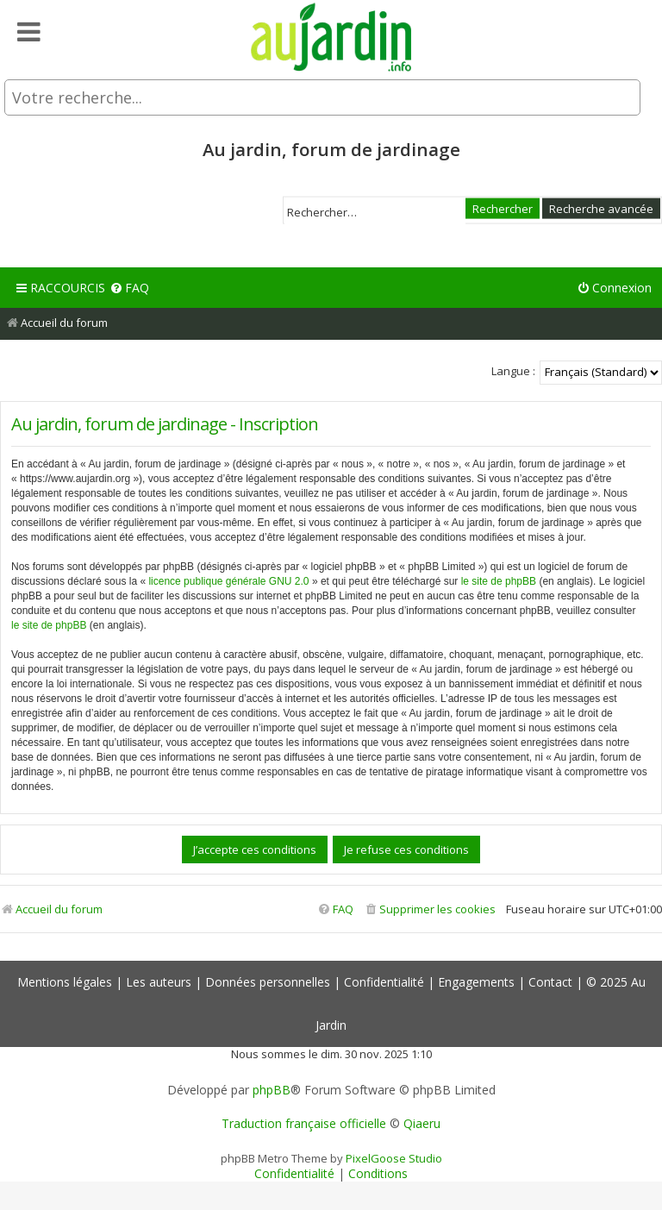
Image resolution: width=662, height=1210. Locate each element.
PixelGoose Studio (394, 1158)
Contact (550, 982)
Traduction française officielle (304, 1124)
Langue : (513, 371)
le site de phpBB (498, 581)
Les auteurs (158, 982)
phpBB (271, 1090)
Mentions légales (64, 982)
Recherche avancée (601, 208)
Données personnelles (267, 982)
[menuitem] (129, 288)
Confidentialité (384, 982)
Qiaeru (421, 1124)
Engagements (476, 982)
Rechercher (502, 208)
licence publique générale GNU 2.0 (228, 581)
